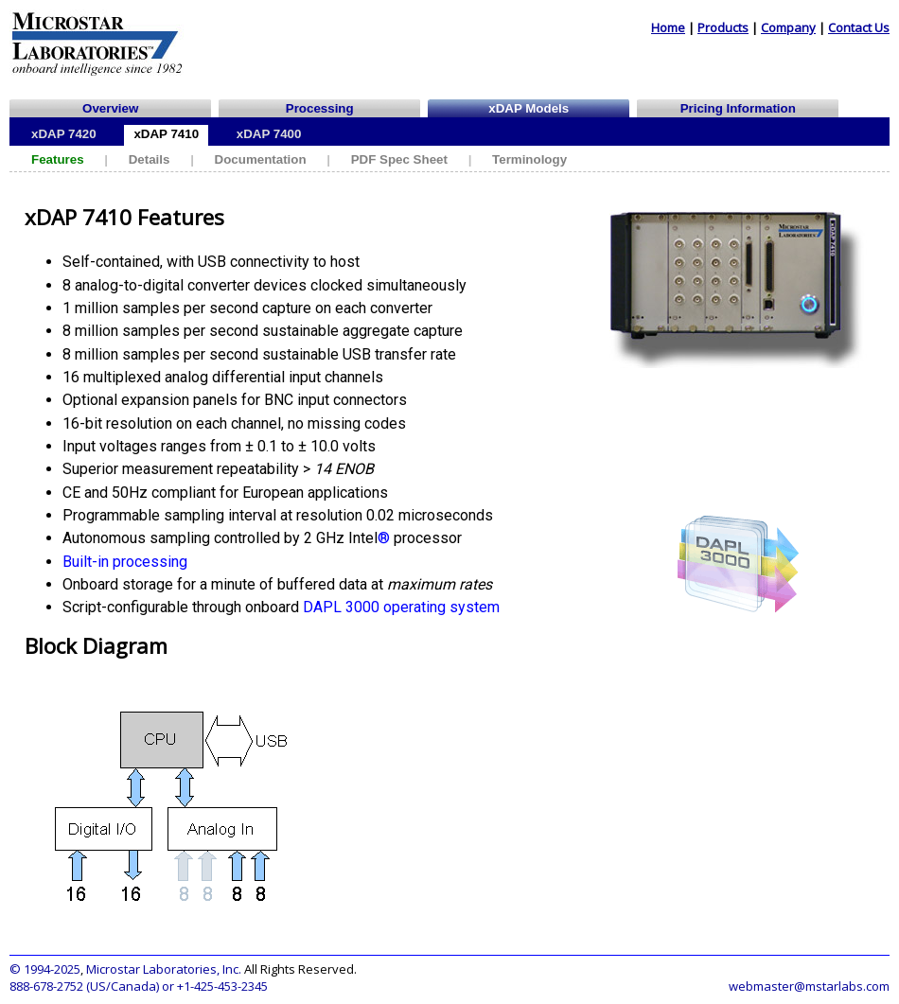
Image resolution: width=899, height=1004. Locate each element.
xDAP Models (528, 108)
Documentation (261, 159)
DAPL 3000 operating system (401, 607)
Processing (320, 108)
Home (668, 27)
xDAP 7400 (269, 134)
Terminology (529, 159)
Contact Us (859, 27)
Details (149, 159)
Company (788, 27)
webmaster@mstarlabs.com (809, 986)
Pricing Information (738, 108)
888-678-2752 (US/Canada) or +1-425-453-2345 (138, 986)
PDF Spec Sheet (399, 159)
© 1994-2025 (44, 969)
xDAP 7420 (64, 134)
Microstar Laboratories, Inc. (163, 969)
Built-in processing (124, 562)
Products (723, 27)
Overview (110, 108)
